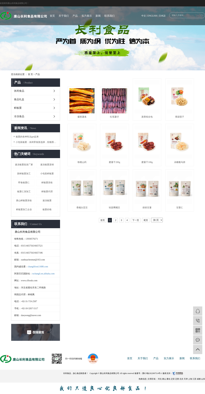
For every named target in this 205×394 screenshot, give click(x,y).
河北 (160, 379)
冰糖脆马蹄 (179, 162)
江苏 (194, 379)
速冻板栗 (47, 200)
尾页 (146, 220)
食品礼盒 (19, 99)
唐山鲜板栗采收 (24, 200)
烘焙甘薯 (147, 207)
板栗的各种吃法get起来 (27, 137)
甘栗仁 (179, 207)
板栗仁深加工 (24, 191)
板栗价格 (47, 209)
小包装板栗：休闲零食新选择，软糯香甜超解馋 (37, 142)
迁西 (177, 379)
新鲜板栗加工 (24, 173)
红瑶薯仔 (114, 117)
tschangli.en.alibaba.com (43, 273)
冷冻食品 (19, 116)
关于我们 (64, 15)
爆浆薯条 (82, 117)
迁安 (173, 379)
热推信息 (142, 379)
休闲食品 (19, 90)
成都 (199, 379)
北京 (181, 379)
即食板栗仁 (24, 182)
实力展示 (87, 15)
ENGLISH (152, 16)
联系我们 (109, 15)
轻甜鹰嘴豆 (114, 207)
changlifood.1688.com (38, 266)
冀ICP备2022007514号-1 (152, 373)
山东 (203, 379)
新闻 (98, 15)
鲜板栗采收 (47, 182)
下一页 (135, 220)
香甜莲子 (179, 117)
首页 (52, 15)
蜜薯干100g (147, 162)
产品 (75, 15)
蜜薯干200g (114, 162)
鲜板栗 (18, 107)
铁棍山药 (82, 162)
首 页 (30, 74)
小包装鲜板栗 (47, 173)
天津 (186, 379)
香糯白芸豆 (82, 207)
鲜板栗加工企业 (24, 209)
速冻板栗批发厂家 (24, 164)
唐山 (164, 379)
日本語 (162, 16)
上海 (190, 379)
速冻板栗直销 (47, 164)
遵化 (168, 379)
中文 (143, 16)
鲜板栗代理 (47, 191)
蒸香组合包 (147, 117)
